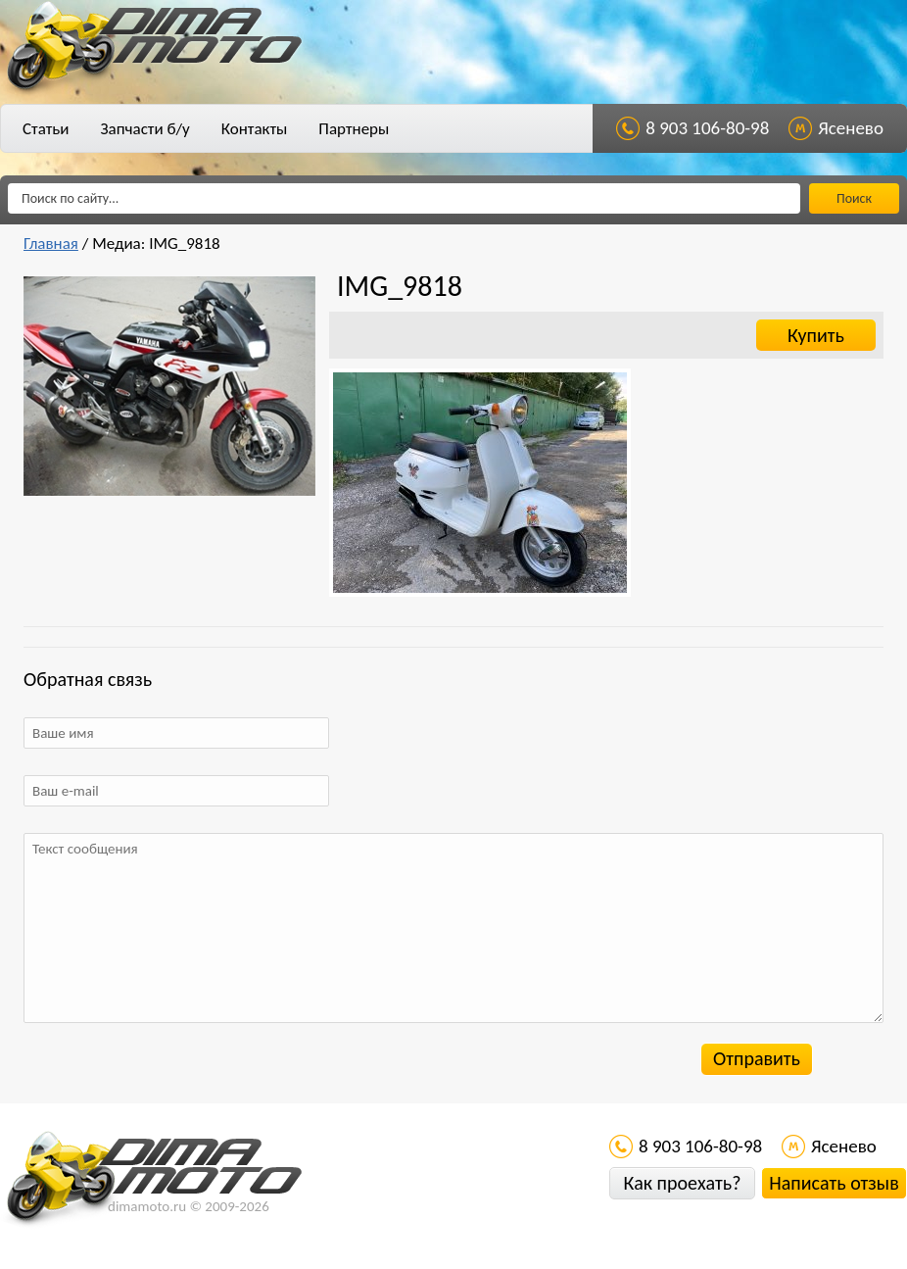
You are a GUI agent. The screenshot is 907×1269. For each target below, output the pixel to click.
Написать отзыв (833, 1183)
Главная (51, 243)
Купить (816, 335)
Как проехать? (681, 1183)
